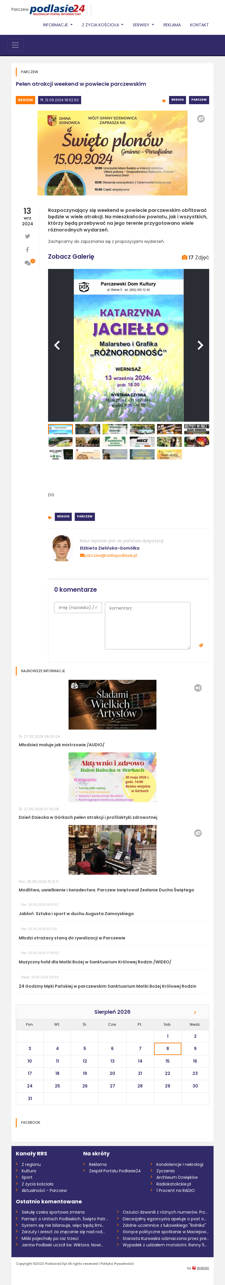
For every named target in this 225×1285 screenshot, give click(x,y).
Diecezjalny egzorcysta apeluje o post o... (165, 1219)
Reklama (172, 25)
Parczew (19, 9)
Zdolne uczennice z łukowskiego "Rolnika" (164, 1225)
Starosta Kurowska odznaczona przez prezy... (166, 1238)
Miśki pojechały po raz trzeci (50, 1238)
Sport (27, 1177)
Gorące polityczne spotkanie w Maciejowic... (166, 1232)
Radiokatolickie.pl (173, 1184)
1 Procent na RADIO (175, 1190)
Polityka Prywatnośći (117, 1263)
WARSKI (203, 1268)
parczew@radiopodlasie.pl (108, 555)
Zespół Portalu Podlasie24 (115, 1171)
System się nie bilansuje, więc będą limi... (63, 1225)
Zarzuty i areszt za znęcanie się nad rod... (63, 1232)
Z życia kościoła (37, 1184)
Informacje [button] (56, 25)
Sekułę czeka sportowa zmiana (53, 1212)
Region (25, 99)
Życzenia (165, 1171)
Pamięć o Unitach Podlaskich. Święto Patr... (65, 1219)
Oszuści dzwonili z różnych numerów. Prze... (166, 1212)
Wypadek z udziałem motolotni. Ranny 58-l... (166, 1245)
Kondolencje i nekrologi (179, 1164)
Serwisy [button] (142, 25)
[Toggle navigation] (15, 45)
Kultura (29, 1171)
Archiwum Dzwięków (177, 1177)
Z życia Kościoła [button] (101, 25)
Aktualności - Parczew (44, 1190)
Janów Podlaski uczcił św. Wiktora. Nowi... (62, 1245)
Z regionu (31, 1164)
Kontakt (199, 25)
